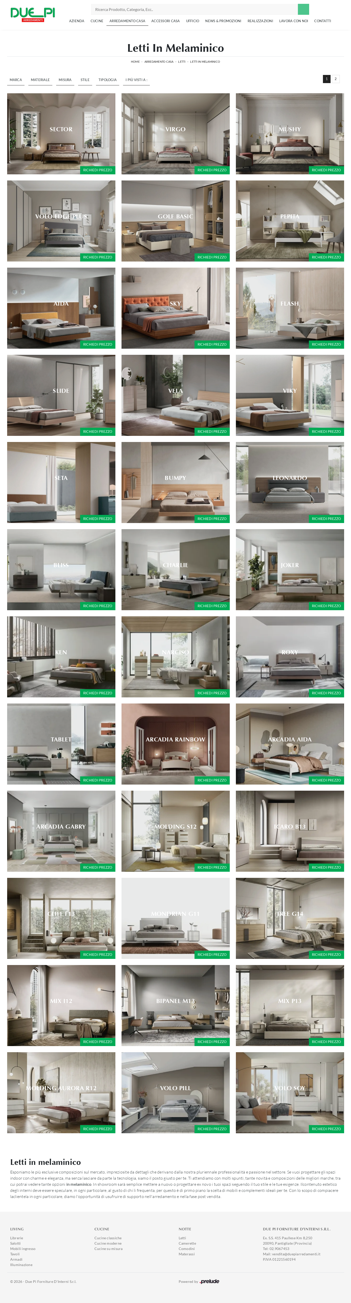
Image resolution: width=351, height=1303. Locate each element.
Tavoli (15, 1254)
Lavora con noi (293, 21)
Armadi (16, 1259)
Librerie (16, 1238)
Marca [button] (16, 80)
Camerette (187, 1243)
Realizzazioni (260, 21)
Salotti (15, 1243)
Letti (181, 61)
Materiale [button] (40, 80)
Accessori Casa (165, 21)
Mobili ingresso (23, 1248)
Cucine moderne (108, 1243)
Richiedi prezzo (97, 170)
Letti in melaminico (205, 61)
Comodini (187, 1248)
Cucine (97, 21)
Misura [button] (65, 80)
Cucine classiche (108, 1238)
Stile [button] (85, 80)
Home (135, 61)
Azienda (76, 21)
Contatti (322, 21)
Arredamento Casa (127, 21)
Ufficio (192, 21)
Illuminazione (21, 1264)
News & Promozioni (223, 21)
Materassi (187, 1254)
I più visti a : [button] (136, 80)
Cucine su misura (108, 1248)
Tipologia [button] (108, 80)
